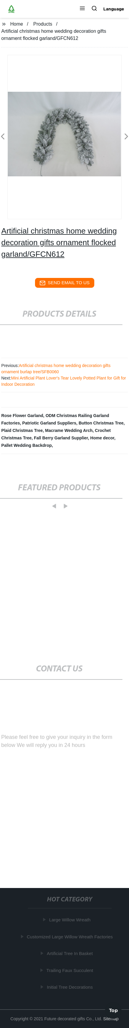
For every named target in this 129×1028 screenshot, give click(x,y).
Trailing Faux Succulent (70, 970)
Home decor (102, 438)
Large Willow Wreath (70, 919)
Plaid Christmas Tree (22, 430)
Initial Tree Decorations (70, 987)
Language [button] (113, 9)
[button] (82, 9)
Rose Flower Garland (22, 415)
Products (42, 24)
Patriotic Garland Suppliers (49, 423)
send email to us (65, 283)
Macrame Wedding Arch (69, 430)
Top (113, 1010)
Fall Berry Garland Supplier (61, 438)
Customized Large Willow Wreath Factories (70, 936)
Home (16, 24)
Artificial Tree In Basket (70, 953)
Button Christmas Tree (101, 423)
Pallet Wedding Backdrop (26, 445)
